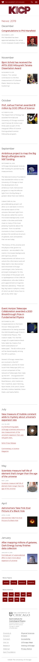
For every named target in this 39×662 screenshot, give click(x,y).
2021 (5, 599)
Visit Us (6, 642)
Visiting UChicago (28, 646)
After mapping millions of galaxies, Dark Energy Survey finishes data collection (19, 545)
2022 (29, 594)
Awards (6, 582)
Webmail (6, 649)
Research (22, 582)
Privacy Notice (26, 649)
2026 (5, 594)
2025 (11, 594)
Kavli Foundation (9, 652)
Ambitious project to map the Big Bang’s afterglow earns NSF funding (19, 156)
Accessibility (25, 639)
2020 (10, 599)
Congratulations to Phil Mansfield (19, 31)
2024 (17, 594)
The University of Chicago (14, 2)
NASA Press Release (9, 443)
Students (31, 582)
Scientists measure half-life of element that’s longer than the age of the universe (19, 473)
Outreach (6, 639)
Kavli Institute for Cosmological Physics (19, 10)
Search (32, 2)
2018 (22, 599)
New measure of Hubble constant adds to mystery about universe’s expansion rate (19, 417)
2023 (23, 594)
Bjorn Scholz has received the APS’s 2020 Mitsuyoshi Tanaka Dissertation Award (17, 65)
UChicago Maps (27, 642)
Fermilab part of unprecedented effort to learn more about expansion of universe (13, 558)
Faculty (13, 582)
